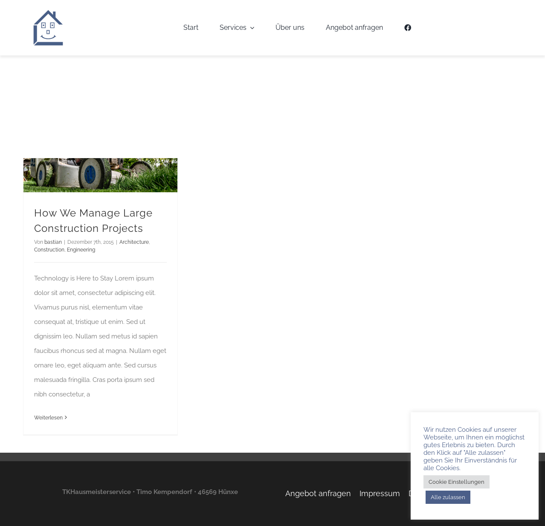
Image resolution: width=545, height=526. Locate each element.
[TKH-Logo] (48, 12)
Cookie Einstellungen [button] (456, 482)
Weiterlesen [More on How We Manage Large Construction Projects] (48, 418)
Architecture (134, 242)
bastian (53, 242)
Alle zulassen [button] (448, 497)
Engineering (81, 250)
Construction (49, 250)
